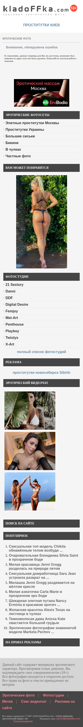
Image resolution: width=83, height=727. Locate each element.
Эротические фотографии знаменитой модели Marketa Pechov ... (42, 630)
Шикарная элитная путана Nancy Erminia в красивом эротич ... (37, 603)
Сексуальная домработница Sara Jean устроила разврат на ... (42, 575)
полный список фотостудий (41, 352)
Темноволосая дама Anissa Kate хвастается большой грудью (37, 621)
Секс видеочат (34, 701)
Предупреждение (23, 721)
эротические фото (16, 38)
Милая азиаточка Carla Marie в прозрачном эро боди (35, 594)
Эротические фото (18, 695)
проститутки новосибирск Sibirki (41, 372)
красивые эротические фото (40, 8)
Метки (7, 701)
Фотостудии (53, 695)
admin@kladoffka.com (68, 718)
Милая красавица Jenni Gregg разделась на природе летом (35, 566)
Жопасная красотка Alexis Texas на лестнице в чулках (39, 612)
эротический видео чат (15, 718)
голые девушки (64, 716)
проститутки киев (41, 25)
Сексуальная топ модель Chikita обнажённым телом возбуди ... (37, 548)
